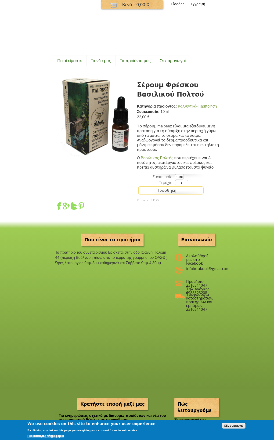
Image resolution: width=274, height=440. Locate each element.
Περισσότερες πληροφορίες (45, 435)
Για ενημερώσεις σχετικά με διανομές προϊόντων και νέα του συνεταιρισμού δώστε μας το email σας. (112, 418)
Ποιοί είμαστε (69, 60)
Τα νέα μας (101, 60)
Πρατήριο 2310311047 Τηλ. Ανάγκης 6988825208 (197, 283)
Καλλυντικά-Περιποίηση (197, 106)
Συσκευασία (163, 176)
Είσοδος (177, 4)
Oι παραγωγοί (172, 60)
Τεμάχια (166, 182)
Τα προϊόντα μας (135, 60)
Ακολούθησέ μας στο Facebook (197, 257)
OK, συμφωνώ (233, 425)
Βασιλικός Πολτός (157, 157)
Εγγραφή (198, 4)
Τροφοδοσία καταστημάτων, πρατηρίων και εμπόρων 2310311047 (199, 296)
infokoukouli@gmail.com (199, 268)
